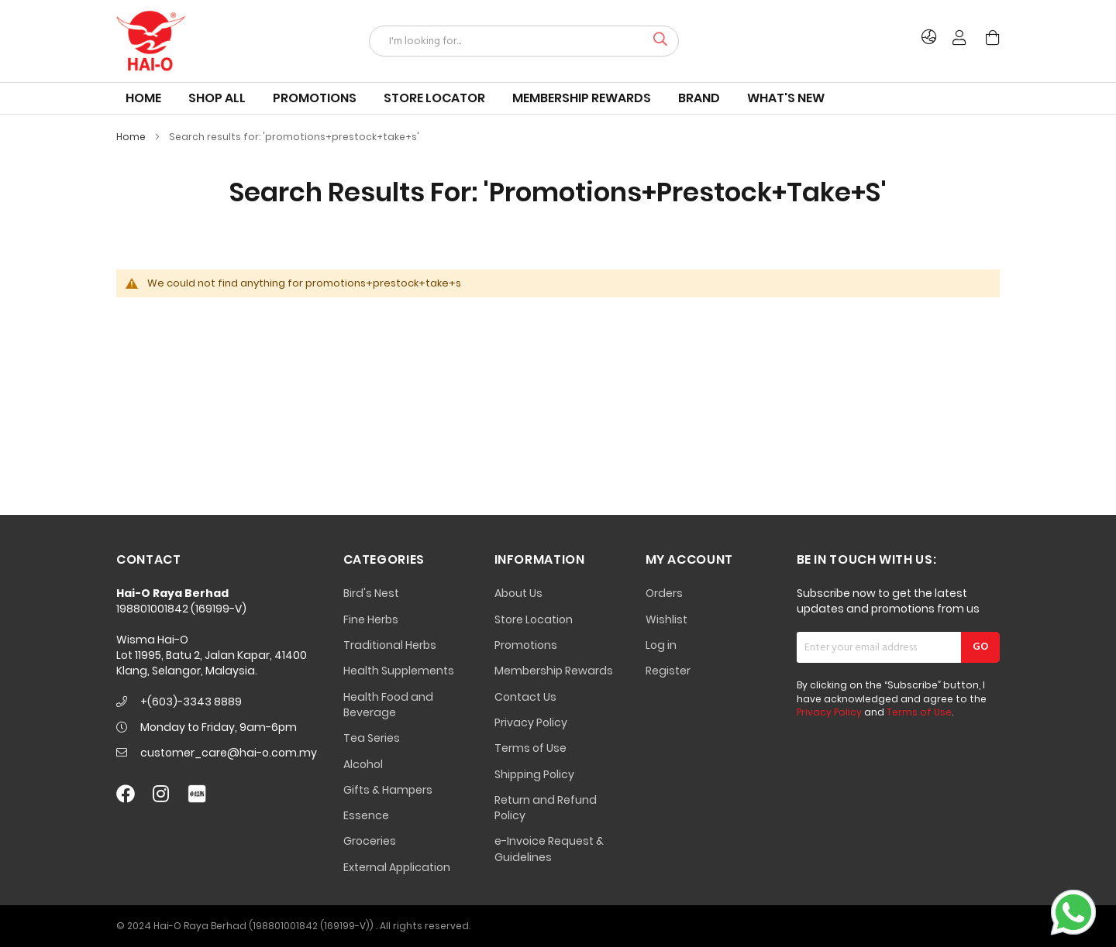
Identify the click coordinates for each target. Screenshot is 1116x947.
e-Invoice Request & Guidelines (549, 848)
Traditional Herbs (389, 645)
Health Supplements (398, 670)
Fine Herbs (370, 619)
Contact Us (525, 697)
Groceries (369, 841)
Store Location (533, 619)
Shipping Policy (534, 774)
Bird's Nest (371, 593)
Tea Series (371, 738)
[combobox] (524, 41)
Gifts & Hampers (387, 790)
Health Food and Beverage (388, 704)
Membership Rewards (553, 670)
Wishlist (666, 619)
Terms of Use (530, 748)
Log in (661, 645)
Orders (664, 593)
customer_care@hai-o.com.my (228, 752)
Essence (366, 815)
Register (668, 670)
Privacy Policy (530, 722)
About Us (518, 593)
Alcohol (363, 764)
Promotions (525, 645)
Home (132, 136)
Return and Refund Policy (545, 807)
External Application (396, 867)
